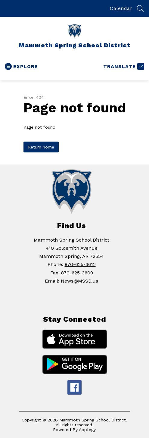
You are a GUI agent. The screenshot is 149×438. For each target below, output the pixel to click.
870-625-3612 (80, 264)
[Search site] (140, 8)
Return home (41, 147)
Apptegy (87, 429)
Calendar (121, 8)
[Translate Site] (123, 66)
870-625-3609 (77, 273)
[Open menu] (21, 66)
